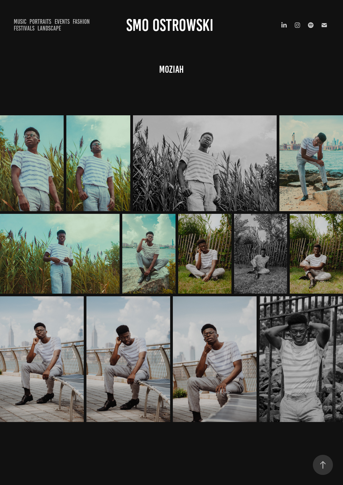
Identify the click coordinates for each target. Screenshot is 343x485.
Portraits (40, 21)
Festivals (24, 28)
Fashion (81, 21)
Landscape (49, 28)
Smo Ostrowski (171, 25)
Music (20, 21)
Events (62, 21)
